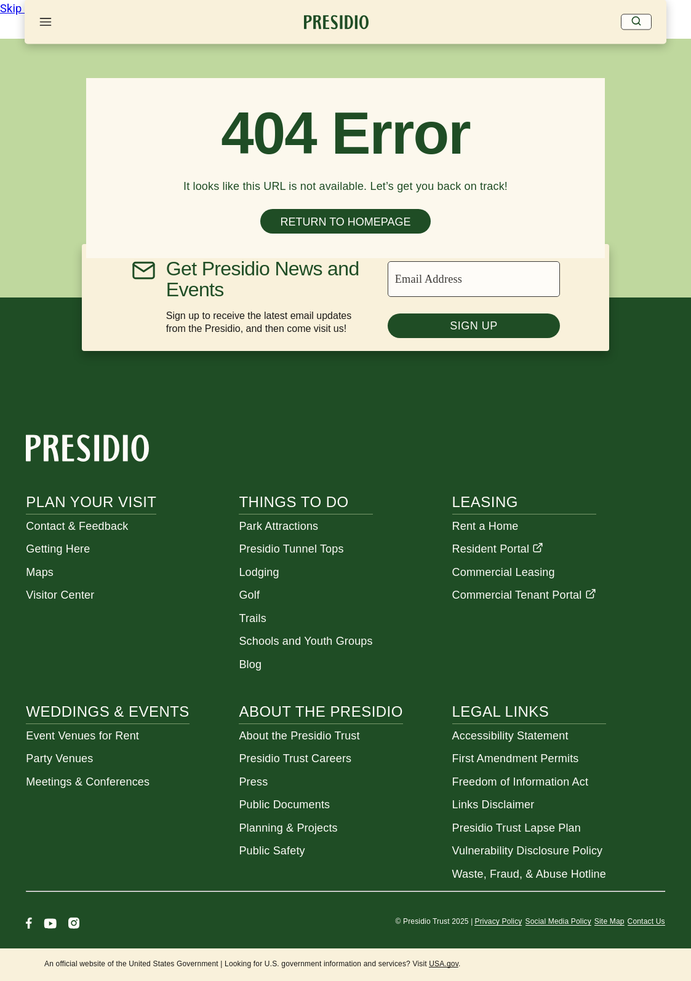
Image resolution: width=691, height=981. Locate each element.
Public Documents (284, 804)
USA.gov (443, 963)
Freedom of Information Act (520, 782)
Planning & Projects (288, 828)
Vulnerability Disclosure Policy (527, 851)
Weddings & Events (108, 711)
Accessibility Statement (510, 736)
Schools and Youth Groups (305, 641)
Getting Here (58, 549)
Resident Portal (498, 549)
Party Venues (59, 758)
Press (253, 782)
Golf (249, 595)
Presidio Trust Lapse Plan (516, 828)
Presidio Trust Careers (295, 758)
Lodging (259, 572)
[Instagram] (73, 924)
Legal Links (500, 711)
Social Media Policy (558, 921)
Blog (250, 664)
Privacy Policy (498, 921)
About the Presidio (320, 711)
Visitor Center (60, 595)
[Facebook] (29, 924)
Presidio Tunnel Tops (291, 549)
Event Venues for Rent (82, 736)
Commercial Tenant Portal (524, 595)
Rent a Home (485, 526)
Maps (40, 572)
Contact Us (646, 921)
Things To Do (293, 502)
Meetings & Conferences (88, 782)
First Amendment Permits (515, 758)
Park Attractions (278, 526)
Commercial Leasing (503, 572)
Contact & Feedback (77, 526)
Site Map (609, 921)
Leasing (485, 502)
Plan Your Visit (91, 502)
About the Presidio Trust (299, 736)
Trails (252, 618)
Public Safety (272, 851)
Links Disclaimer (493, 804)
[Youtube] (50, 924)
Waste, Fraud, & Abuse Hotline (529, 874)
